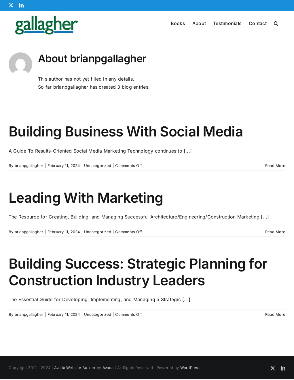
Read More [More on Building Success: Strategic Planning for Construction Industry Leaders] (275, 332)
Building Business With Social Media (126, 148)
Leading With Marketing (86, 215)
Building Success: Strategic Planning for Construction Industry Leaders (138, 289)
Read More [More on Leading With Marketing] (275, 249)
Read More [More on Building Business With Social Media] (275, 183)
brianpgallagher (29, 183)
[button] (276, 23)
